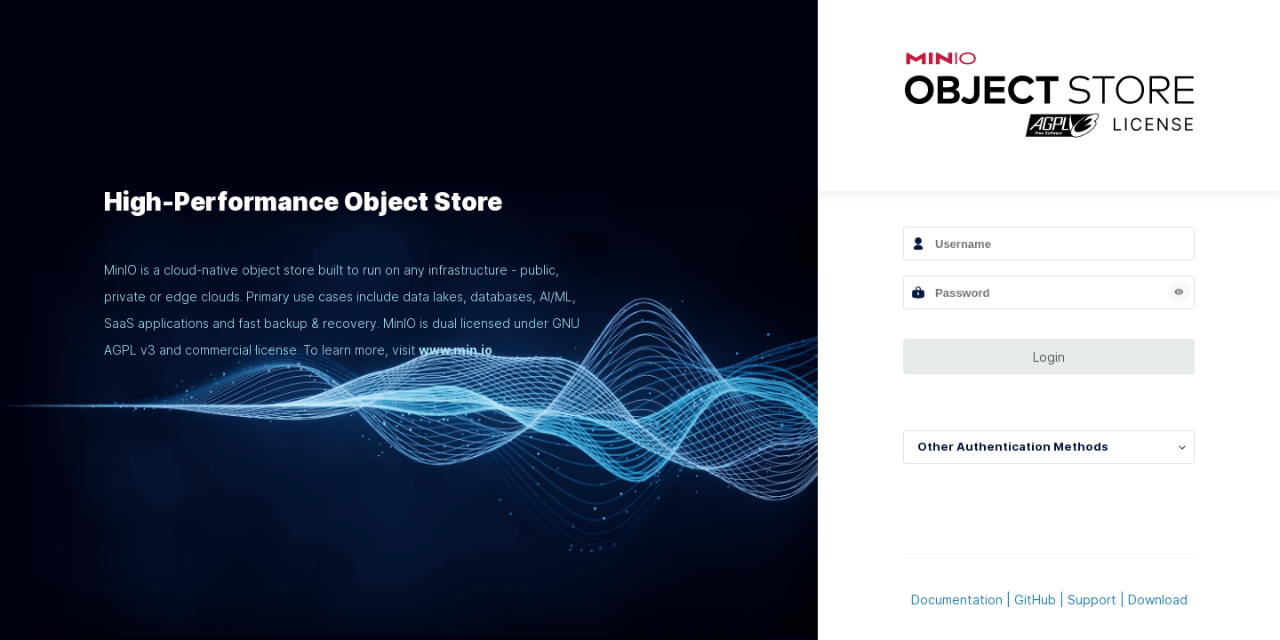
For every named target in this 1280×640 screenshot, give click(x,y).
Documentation (957, 599)
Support (1092, 599)
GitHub (1035, 599)
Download (1158, 599)
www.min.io (455, 349)
